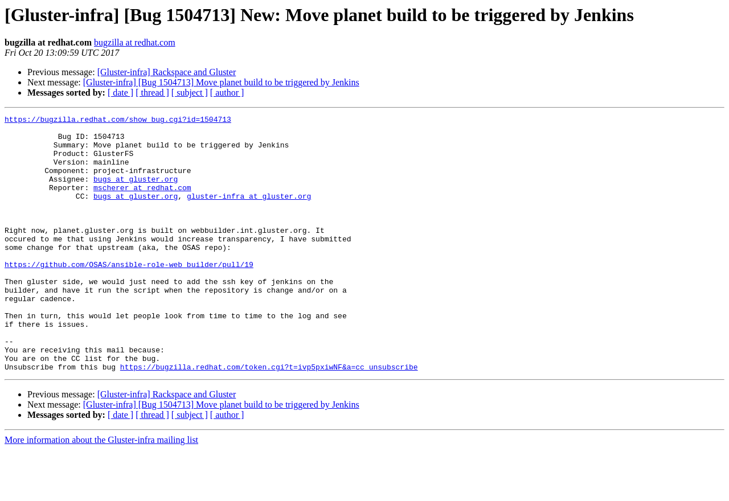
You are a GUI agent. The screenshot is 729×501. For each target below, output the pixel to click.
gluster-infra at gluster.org (249, 213)
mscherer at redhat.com (142, 203)
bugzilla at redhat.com (134, 42)
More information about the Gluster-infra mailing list (101, 491)
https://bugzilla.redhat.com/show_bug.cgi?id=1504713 (118, 121)
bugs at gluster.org (135, 192)
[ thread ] (152, 92)
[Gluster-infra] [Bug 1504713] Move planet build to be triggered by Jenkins (221, 82)
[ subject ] (189, 92)
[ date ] (120, 92)
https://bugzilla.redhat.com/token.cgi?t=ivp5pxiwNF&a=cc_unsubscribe (269, 418)
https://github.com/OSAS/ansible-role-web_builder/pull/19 (129, 295)
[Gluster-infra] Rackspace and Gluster (166, 72)
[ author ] (227, 92)
